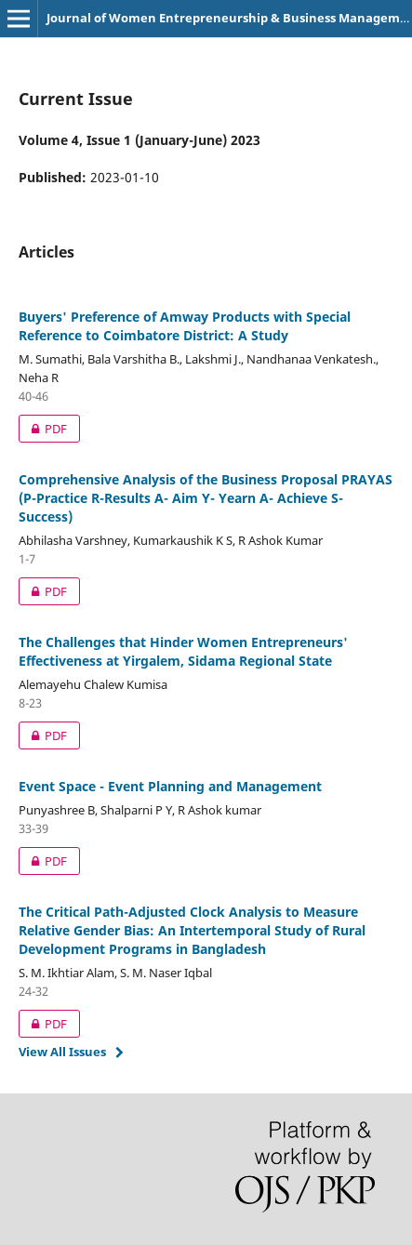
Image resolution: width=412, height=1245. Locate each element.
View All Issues (62, 1051)
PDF (43, 429)
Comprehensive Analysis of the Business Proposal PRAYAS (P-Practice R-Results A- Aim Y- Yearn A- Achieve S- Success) (205, 497)
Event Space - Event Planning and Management (170, 786)
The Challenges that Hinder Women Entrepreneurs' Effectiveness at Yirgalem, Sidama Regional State (183, 651)
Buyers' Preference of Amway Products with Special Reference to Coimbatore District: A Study (185, 326)
